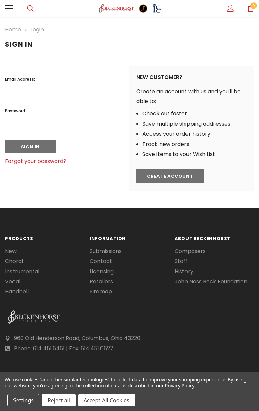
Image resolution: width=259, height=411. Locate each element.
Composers (190, 251)
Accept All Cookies (107, 400)
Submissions (106, 251)
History (184, 271)
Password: (15, 111)
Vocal (12, 281)
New (11, 251)
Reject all (59, 400)
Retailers (101, 281)
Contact (101, 261)
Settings (23, 400)
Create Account (170, 176)
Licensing (102, 271)
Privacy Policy (179, 385)
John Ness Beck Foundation (211, 281)
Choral (14, 261)
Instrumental (22, 271)
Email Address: (20, 79)
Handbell (17, 291)
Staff (181, 261)
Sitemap (101, 291)
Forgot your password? (35, 161)
